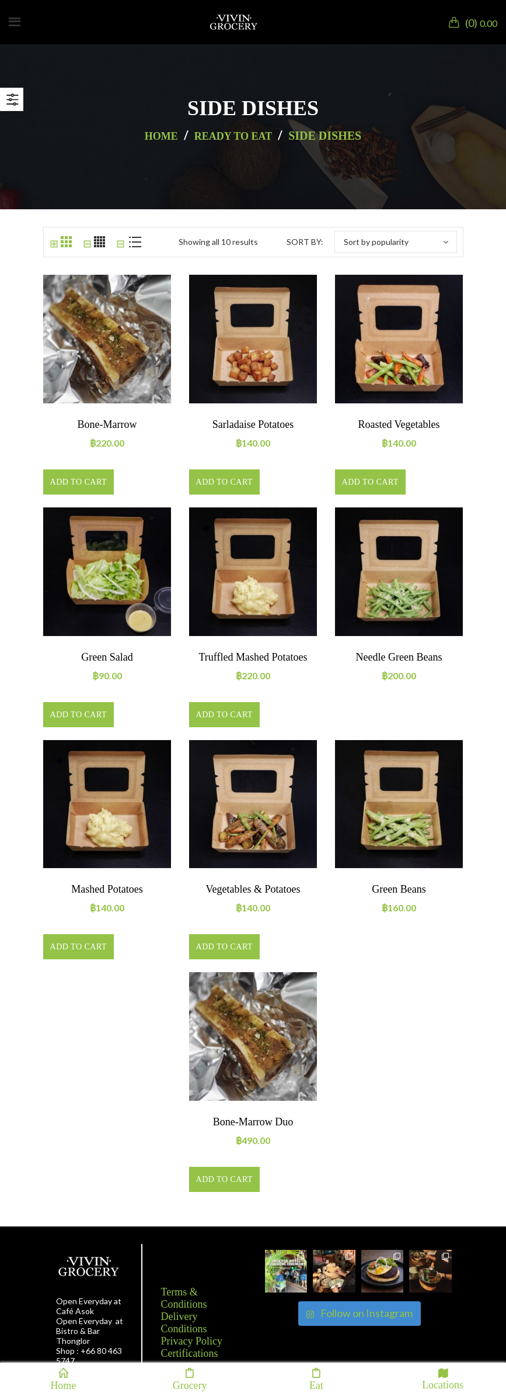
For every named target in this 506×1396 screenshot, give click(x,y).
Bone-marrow (107, 424)
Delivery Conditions (184, 1323)
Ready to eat (233, 136)
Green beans (398, 889)
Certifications (189, 1353)
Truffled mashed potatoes (253, 657)
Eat (316, 1379)
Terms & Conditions (184, 1298)
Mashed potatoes (106, 889)
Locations (442, 1379)
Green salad (106, 657)
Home (161, 136)
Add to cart (78, 482)
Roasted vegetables (398, 424)
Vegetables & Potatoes (253, 889)
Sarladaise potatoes (253, 424)
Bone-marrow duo (253, 1122)
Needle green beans (399, 657)
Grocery (190, 1379)
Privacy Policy (192, 1341)
